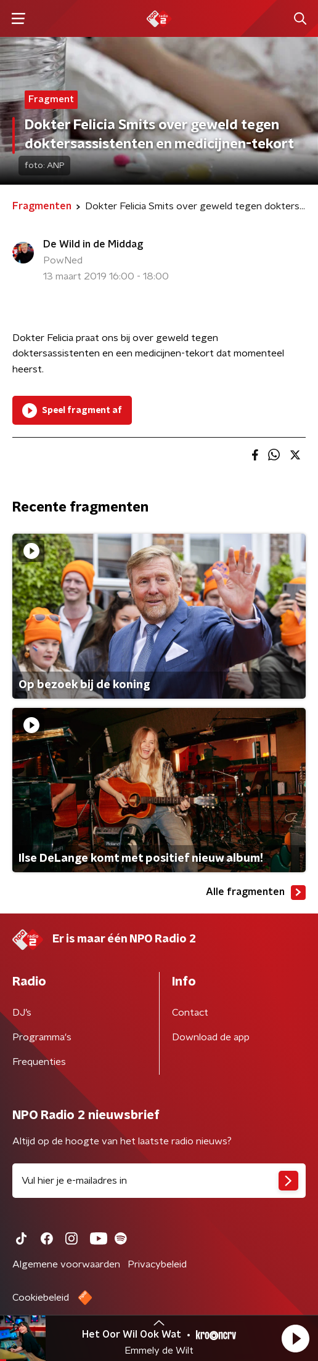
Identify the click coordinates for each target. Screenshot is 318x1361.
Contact (190, 1013)
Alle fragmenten (256, 892)
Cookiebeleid (40, 1298)
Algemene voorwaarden (66, 1264)
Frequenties (39, 1062)
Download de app (211, 1037)
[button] (295, 1338)
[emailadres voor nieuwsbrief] (159, 1180)
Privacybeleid (157, 1264)
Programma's (41, 1037)
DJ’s (21, 1013)
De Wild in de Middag (93, 244)
